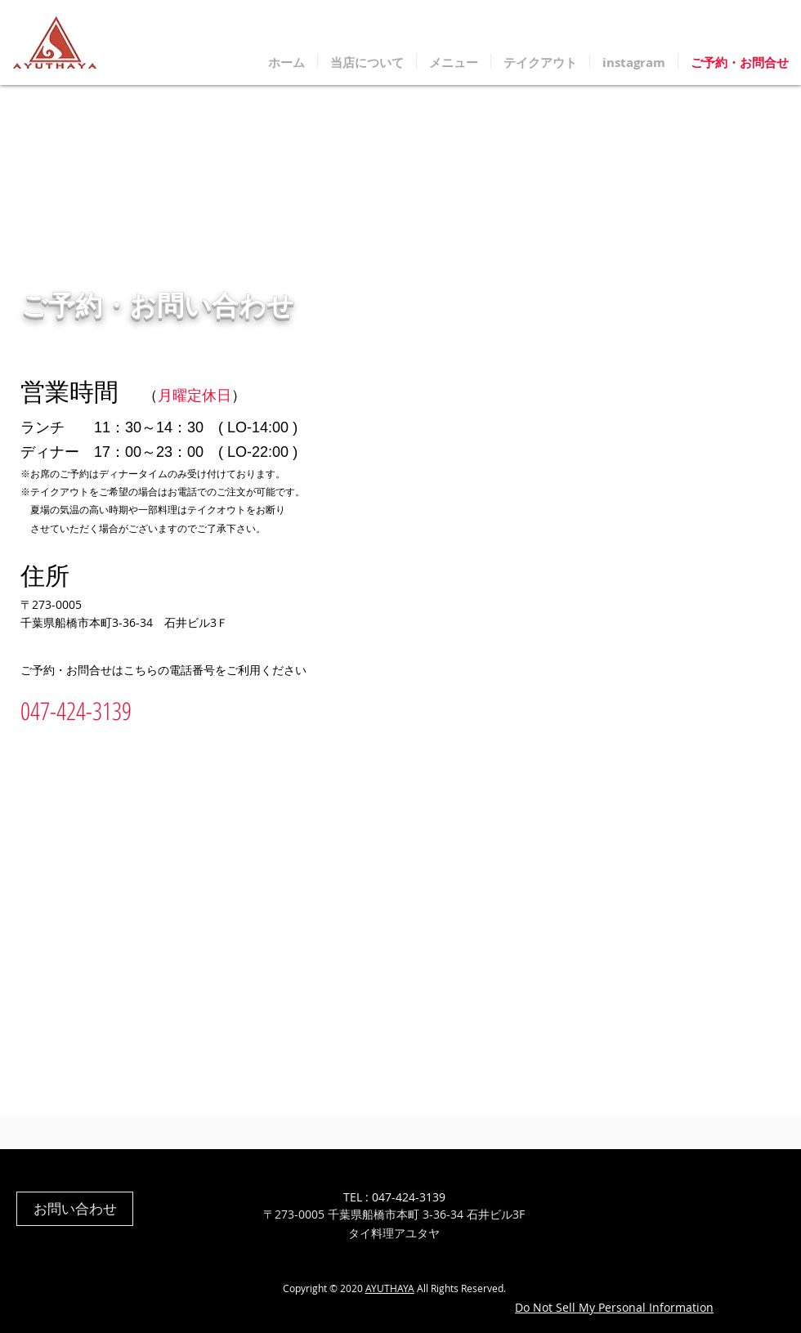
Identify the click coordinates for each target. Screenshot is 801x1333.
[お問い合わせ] (74, 1209)
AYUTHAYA (389, 1288)
